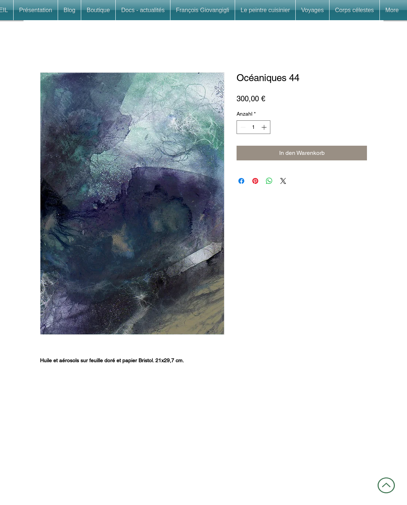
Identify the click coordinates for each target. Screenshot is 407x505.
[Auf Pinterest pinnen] (255, 181)
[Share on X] (283, 181)
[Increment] (264, 127)
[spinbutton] (253, 127)
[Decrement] (242, 127)
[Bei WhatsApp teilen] (269, 181)
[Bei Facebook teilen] (241, 181)
